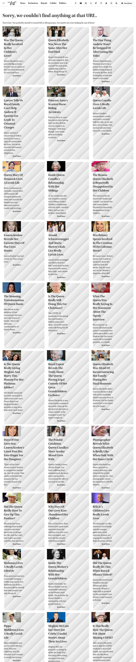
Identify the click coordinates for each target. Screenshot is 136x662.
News (22, 3)
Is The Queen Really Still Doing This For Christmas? (66, 288)
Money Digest (83, 647)
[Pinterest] (101, 3)
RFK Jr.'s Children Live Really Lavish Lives (112, 476)
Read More (36, 79)
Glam (53, 647)
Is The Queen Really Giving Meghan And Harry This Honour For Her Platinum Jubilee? (22, 350)
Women (104, 647)
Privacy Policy (76, 633)
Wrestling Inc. (115, 647)
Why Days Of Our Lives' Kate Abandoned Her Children (67, 476)
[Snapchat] (106, 3)
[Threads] (111, 3)
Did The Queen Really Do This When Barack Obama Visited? (111, 531)
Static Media (56, 637)
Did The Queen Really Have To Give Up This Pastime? (22, 476)
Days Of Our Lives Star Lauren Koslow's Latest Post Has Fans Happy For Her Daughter (23, 415)
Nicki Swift (95, 647)
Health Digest (71, 647)
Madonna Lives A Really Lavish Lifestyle (20, 530)
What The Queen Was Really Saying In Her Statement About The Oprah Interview (112, 290)
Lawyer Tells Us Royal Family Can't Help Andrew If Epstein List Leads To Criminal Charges (23, 115)
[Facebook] (75, 3)
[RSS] (116, 3)
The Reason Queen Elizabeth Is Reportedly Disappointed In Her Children (112, 175)
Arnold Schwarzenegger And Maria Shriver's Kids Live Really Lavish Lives (68, 233)
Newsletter (126, 3)
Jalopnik (28, 647)
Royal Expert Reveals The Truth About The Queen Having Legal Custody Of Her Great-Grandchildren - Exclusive (68, 352)
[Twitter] (91, 3)
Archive (64, 633)
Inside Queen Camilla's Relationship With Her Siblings (64, 175)
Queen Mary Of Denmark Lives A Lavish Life (21, 173)
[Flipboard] (96, 3)
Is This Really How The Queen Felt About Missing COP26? (110, 592)
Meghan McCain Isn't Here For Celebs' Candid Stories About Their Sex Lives (66, 592)
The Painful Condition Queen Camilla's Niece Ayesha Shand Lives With (65, 413)
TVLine (36, 647)
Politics (62, 3)
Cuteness (45, 647)
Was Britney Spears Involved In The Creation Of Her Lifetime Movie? (112, 233)
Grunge (60, 647)
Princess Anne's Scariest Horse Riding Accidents (65, 111)
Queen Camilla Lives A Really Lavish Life (108, 111)
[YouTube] (80, 3)
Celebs (53, 3)
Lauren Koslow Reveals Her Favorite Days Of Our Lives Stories (22, 233)
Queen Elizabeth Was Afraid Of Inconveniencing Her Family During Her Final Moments (112, 350)
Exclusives (33, 3)
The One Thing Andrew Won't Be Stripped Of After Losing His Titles (111, 56)
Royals (44, 3)
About (56, 633)
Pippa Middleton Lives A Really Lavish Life (21, 590)
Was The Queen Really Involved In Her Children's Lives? (22, 56)
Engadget (19, 647)
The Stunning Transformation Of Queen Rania (22, 290)
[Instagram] (86, 3)
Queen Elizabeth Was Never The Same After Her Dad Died (67, 56)
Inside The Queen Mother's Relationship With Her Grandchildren (66, 531)
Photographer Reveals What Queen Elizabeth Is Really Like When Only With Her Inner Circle (112, 415)
